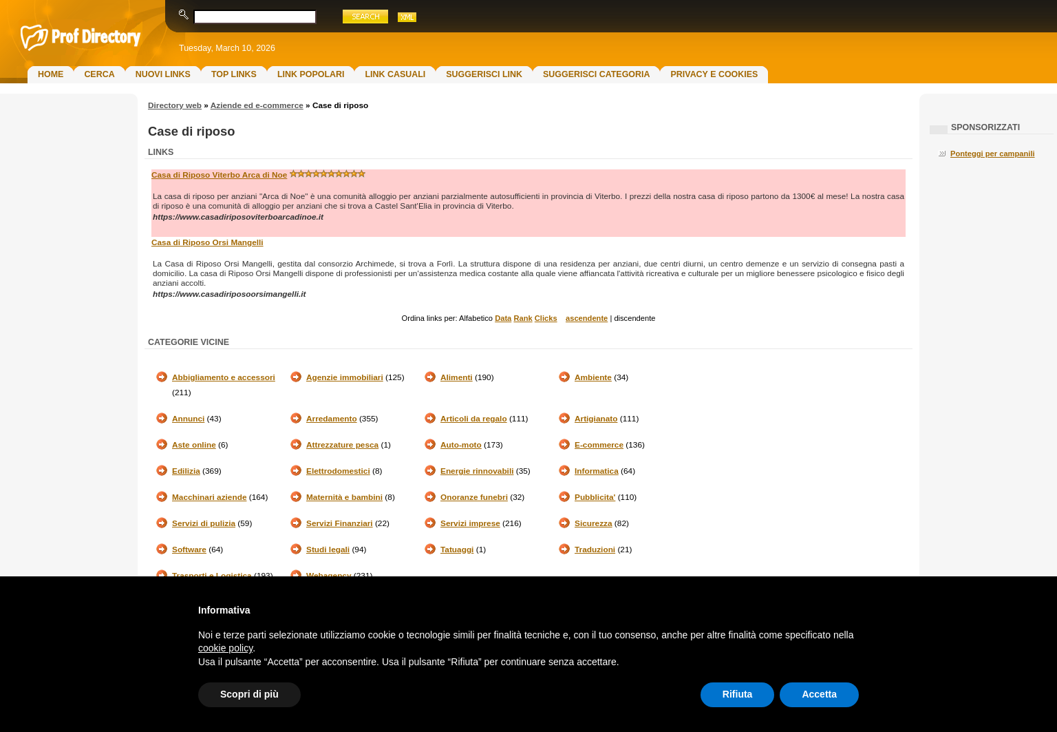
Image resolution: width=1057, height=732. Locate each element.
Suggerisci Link (484, 74)
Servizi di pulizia (203, 523)
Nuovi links (163, 74)
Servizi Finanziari (339, 523)
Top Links (234, 74)
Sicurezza (593, 523)
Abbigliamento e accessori (223, 377)
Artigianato (596, 418)
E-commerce (599, 445)
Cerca (99, 74)
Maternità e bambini (344, 497)
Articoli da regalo (473, 418)
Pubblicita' (595, 497)
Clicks (546, 318)
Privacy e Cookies (714, 74)
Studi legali (328, 549)
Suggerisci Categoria (596, 74)
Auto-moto (461, 445)
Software (189, 549)
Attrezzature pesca (342, 445)
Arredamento (331, 418)
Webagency (329, 576)
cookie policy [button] (225, 647)
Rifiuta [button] (738, 694)
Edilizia (186, 471)
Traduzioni (595, 549)
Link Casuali (395, 74)
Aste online (194, 445)
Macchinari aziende (209, 497)
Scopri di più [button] (249, 694)
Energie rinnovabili (476, 471)
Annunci (188, 418)
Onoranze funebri (474, 497)
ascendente (587, 318)
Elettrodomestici (338, 471)
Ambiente (593, 377)
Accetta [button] (819, 694)
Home (50, 74)
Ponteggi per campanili (992, 153)
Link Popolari (311, 74)
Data (503, 318)
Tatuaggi (456, 549)
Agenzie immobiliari (344, 377)
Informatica (597, 471)
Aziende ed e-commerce (257, 105)
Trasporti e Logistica (212, 576)
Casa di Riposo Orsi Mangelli (207, 242)
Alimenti (456, 377)
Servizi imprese (470, 523)
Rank (522, 318)
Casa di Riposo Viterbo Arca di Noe (219, 175)
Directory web (175, 105)
